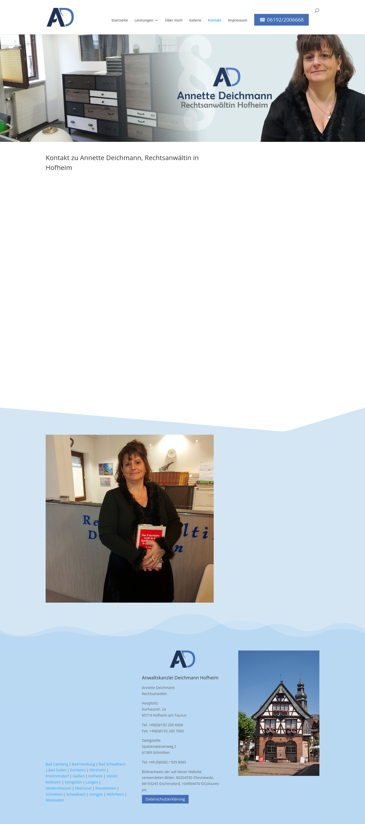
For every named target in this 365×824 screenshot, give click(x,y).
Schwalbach (76, 794)
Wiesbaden (55, 800)
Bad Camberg (57, 764)
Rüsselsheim (105, 788)
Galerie (195, 20)
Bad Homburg (83, 764)
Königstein (73, 782)
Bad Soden (57, 770)
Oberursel (83, 788)
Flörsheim (97, 770)
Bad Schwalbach (112, 764)
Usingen (96, 794)
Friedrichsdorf (57, 776)
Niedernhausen (58, 788)
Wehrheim (115, 794)
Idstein (112, 776)
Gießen (79, 776)
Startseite (119, 20)
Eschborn (77, 770)
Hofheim (95, 776)
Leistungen (143, 20)
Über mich (174, 20)
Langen (92, 782)
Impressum (237, 20)
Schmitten (54, 794)
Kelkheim (53, 782)
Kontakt (215, 20)
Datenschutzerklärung (165, 798)
